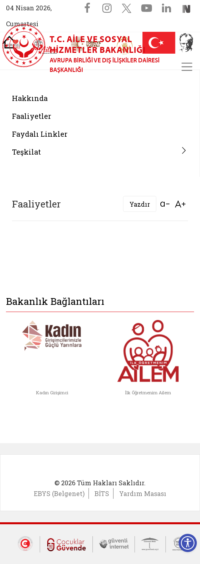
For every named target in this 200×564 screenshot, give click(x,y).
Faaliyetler (31, 116)
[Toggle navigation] (187, 67)
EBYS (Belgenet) (59, 493)
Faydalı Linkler (39, 134)
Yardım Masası (142, 493)
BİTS (101, 493)
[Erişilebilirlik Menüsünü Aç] (188, 543)
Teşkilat (26, 152)
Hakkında (30, 98)
